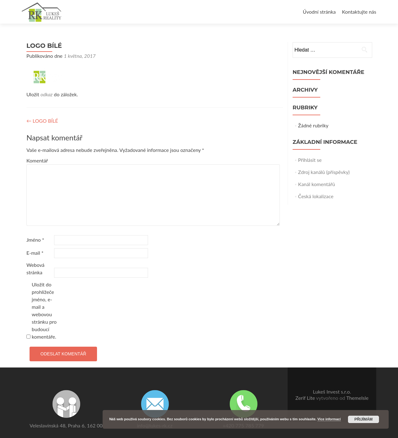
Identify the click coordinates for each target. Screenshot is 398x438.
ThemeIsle (357, 398)
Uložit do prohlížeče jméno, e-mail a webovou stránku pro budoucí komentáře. (44, 310)
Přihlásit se (310, 160)
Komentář (37, 160)
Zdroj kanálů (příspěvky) (324, 172)
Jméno (35, 240)
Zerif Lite (305, 398)
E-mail (35, 253)
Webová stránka (35, 268)
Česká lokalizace (316, 196)
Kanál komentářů (316, 184)
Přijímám (363, 419)
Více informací (329, 419)
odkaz (46, 94)
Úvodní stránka (319, 12)
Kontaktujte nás (359, 12)
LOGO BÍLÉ (42, 121)
